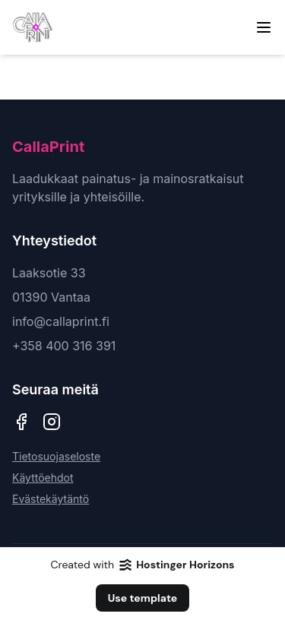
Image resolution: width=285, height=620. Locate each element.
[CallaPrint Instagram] (52, 422)
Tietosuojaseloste (56, 456)
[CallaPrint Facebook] (21, 422)
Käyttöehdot (43, 477)
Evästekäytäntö (50, 498)
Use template (143, 598)
